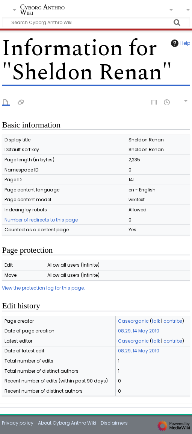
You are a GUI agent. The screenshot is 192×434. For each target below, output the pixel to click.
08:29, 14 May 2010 (138, 331)
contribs (172, 321)
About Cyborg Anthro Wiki (67, 423)
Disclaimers (114, 423)
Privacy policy (17, 423)
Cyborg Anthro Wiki (42, 10)
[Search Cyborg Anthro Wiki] (95, 22)
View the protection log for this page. (43, 288)
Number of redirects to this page (41, 220)
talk (156, 321)
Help (179, 43)
